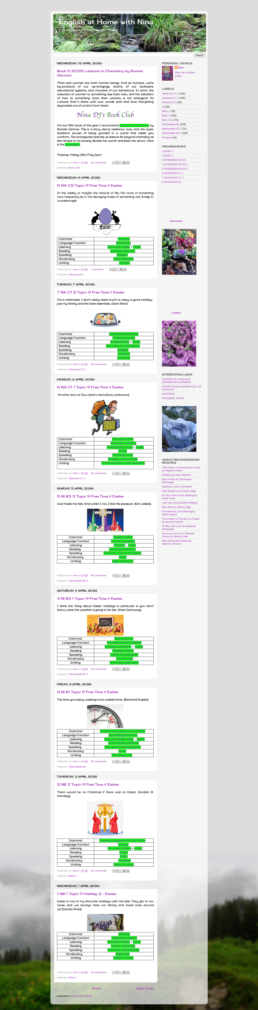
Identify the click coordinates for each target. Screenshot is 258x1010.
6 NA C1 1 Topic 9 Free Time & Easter (90, 387)
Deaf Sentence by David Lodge (179, 491)
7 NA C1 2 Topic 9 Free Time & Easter (91, 292)
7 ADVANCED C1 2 (172, 177)
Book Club (74, 167)
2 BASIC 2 (168, 155)
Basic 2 (73, 875)
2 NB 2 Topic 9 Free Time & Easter (88, 784)
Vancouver (176, 221)
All (163, 106)
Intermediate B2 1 (78, 674)
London (176, 312)
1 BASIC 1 (168, 151)
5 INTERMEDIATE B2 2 (175, 168)
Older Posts (145, 988)
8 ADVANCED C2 (171, 182)
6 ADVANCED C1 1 (172, 173)
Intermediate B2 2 (78, 580)
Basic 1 (73, 977)
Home (96, 988)
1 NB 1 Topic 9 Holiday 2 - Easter (87, 894)
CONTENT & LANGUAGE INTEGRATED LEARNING (176, 381)
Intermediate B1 (77, 766)
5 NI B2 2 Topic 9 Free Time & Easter (90, 496)
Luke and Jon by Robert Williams (180, 502)
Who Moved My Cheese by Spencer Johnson (177, 542)
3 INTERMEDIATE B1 (174, 160)
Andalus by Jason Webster (176, 474)
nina (181, 67)
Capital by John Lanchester (177, 486)
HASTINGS (168, 394)
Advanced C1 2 (77, 369)
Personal (167, 137)
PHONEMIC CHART (173, 398)
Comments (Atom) (82, 996)
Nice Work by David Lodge (176, 507)
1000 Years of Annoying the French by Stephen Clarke (181, 469)
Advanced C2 (76, 274)
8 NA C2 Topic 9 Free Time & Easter (89, 185)
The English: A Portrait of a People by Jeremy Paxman (181, 520)
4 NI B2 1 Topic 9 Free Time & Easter (90, 598)
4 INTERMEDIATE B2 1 (175, 164)
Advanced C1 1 (77, 478)
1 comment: (97, 269)
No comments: (99, 162)
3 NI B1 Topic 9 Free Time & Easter (88, 692)
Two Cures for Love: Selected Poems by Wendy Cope (178, 535)
